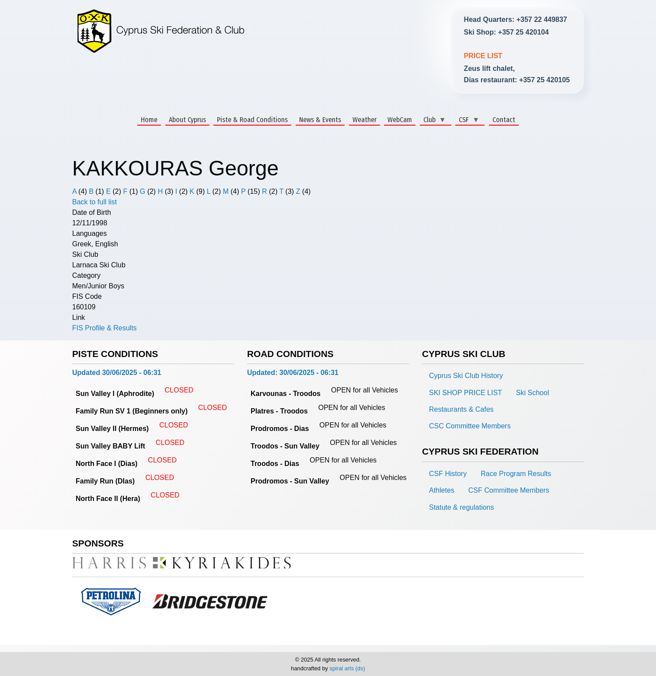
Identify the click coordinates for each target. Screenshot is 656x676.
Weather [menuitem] (364, 120)
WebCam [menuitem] (399, 120)
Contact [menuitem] (503, 120)
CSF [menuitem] (467, 120)
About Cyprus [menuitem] (187, 120)
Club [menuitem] (433, 120)
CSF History (448, 473)
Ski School (532, 392)
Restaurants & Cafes (461, 409)
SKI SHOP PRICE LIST (465, 392)
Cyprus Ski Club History (466, 375)
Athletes (441, 490)
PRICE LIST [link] (483, 56)
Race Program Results (516, 473)
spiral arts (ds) (347, 668)
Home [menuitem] (149, 120)
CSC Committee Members (470, 426)
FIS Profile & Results (104, 328)
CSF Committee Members (508, 490)
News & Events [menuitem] (320, 120)
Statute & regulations (461, 507)
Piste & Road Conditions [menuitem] (252, 120)
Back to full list (94, 202)
